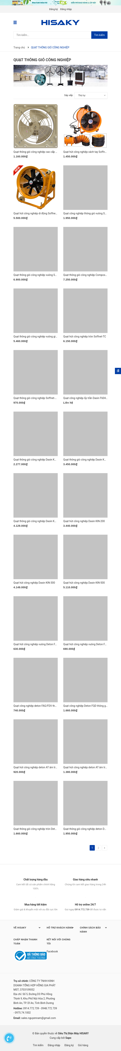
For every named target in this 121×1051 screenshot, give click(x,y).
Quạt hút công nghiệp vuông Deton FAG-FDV (38, 644)
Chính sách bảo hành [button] (94, 929)
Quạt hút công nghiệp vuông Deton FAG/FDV (88, 644)
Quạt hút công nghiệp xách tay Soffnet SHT (88, 151)
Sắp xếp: (68, 95)
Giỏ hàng (83, 1045)
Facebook (52, 951)
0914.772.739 (82, 909)
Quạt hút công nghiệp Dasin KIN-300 (34, 582)
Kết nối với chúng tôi (58, 941)
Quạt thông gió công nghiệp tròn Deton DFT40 (39, 828)
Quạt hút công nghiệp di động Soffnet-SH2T (38, 213)
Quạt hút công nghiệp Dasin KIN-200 (84, 521)
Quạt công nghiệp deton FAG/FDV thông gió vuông (42, 705)
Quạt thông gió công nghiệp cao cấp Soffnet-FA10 (41, 151)
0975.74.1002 (23, 1012)
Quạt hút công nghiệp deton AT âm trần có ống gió (92, 767)
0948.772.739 (49, 1008)
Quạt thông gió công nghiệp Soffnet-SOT (36, 398)
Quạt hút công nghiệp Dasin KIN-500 (84, 582)
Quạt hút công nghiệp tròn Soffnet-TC (84, 336)
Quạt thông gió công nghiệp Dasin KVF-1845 (38, 459)
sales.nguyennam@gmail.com (38, 1018)
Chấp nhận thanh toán (25, 941)
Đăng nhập (66, 9)
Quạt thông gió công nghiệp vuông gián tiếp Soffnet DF (44, 336)
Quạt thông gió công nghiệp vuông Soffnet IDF (39, 274)
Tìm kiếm (99, 35)
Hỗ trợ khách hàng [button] (60, 927)
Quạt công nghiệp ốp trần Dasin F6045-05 (87, 398)
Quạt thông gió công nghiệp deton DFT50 (86, 828)
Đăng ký (53, 9)
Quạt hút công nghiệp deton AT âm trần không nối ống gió (46, 767)
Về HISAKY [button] (27, 927)
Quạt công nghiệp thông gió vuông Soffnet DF (89, 213)
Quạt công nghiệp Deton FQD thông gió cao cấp (90, 705)
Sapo (68, 1037)
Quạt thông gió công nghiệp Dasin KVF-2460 (88, 459)
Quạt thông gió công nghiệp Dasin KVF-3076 (38, 521)
